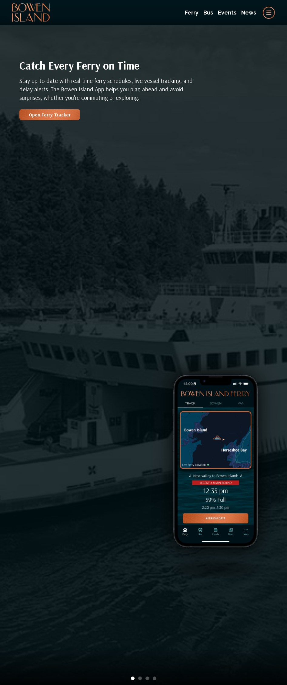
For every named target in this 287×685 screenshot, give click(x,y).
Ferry (192, 12)
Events (227, 12)
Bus (208, 12)
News (248, 12)
